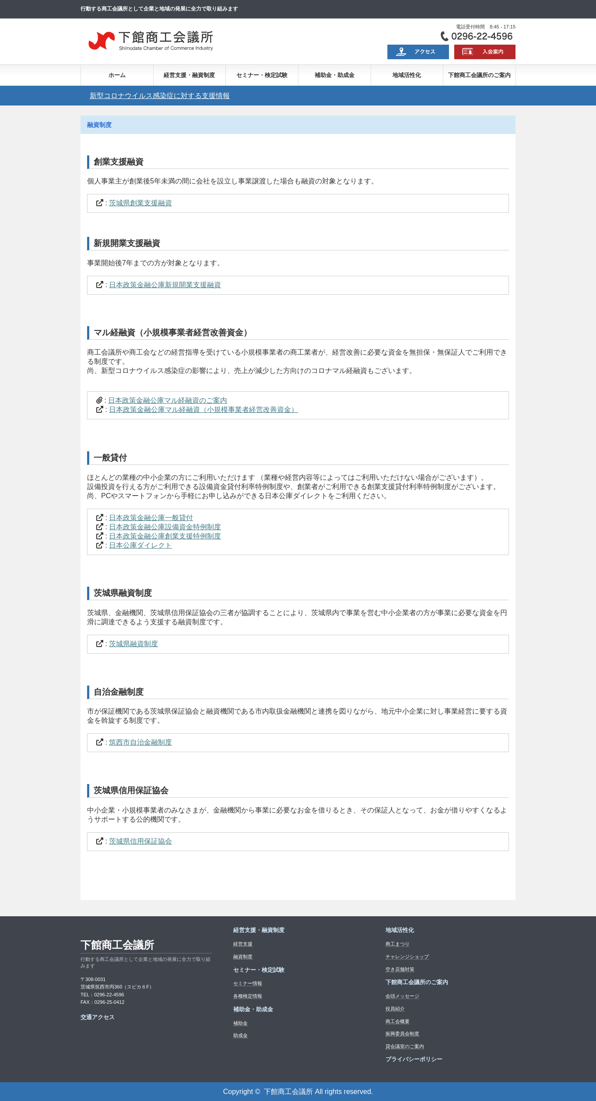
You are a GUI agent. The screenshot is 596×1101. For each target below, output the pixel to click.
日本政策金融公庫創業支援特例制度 (165, 536)
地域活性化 (407, 75)
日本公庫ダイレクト (140, 545)
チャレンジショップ (407, 956)
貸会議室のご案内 (405, 1046)
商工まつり (398, 943)
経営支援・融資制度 (189, 75)
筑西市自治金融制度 (140, 742)
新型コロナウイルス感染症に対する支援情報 (160, 95)
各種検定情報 (247, 996)
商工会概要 (398, 1021)
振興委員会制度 (402, 1033)
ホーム (117, 75)
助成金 (240, 1035)
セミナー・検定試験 (261, 75)
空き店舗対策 (400, 969)
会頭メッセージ (402, 996)
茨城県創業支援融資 (140, 203)
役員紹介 (395, 1008)
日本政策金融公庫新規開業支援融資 (165, 284)
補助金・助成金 (334, 75)
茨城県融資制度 (133, 643)
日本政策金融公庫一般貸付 (151, 517)
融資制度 (242, 956)
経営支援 (242, 943)
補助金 (240, 1023)
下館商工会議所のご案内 (479, 75)
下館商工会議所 (117, 945)
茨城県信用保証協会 (140, 841)
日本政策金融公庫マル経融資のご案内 (167, 400)
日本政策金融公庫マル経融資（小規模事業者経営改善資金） (203, 409)
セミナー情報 (247, 983)
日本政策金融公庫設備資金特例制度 (165, 527)
